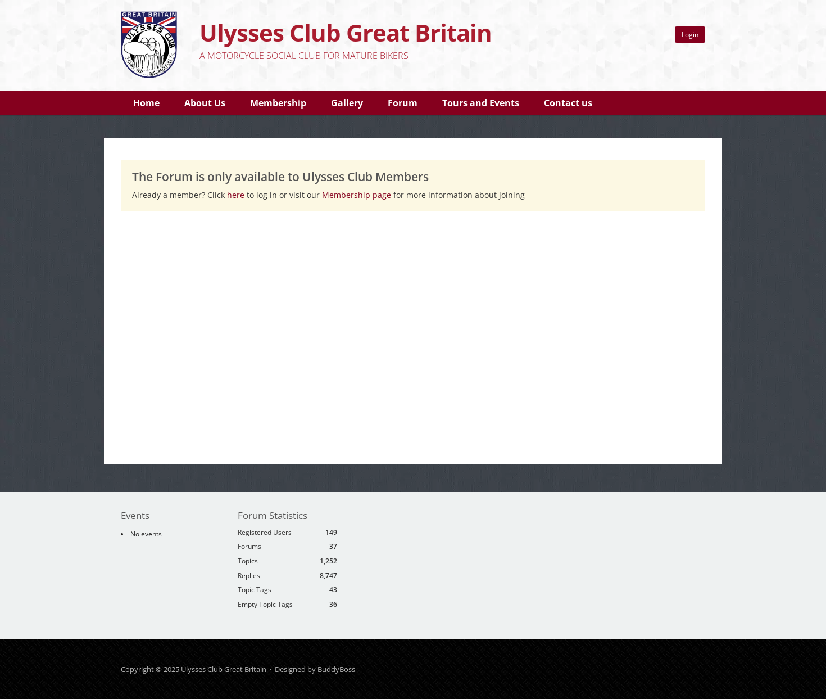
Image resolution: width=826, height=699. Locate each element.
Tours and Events (480, 103)
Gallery (347, 103)
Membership (278, 103)
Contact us (568, 103)
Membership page (357, 195)
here (235, 195)
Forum (402, 103)
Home (146, 103)
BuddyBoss (336, 669)
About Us (204, 103)
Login (690, 34)
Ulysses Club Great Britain (345, 32)
